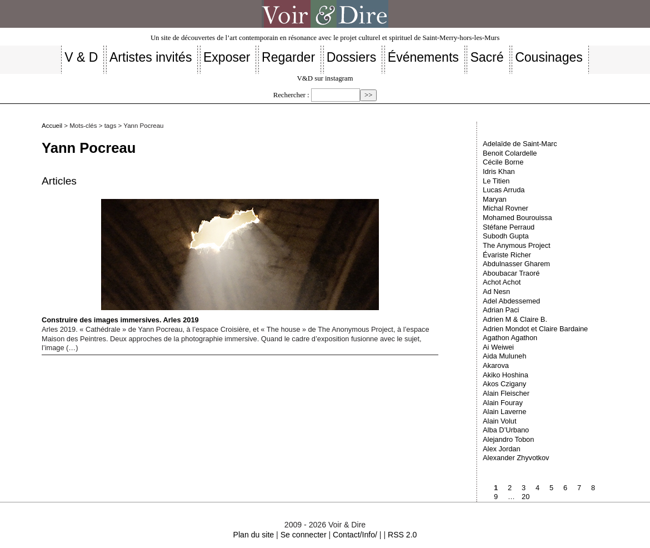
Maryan (495, 199)
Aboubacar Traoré (511, 273)
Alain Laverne (504, 411)
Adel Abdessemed (511, 301)
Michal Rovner (505, 208)
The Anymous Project (517, 245)
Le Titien (496, 181)
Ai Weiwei (498, 347)
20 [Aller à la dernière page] (525, 496)
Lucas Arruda (503, 190)
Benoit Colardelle (510, 153)
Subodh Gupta (506, 236)
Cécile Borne (503, 162)
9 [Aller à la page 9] (496, 496)
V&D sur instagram (325, 78)
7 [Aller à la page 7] (579, 488)
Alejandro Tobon (508, 439)
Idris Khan (499, 171)
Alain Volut (499, 421)
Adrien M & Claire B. (515, 319)
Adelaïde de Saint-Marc (520, 144)
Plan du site (253, 534)
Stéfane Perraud (508, 227)
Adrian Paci (501, 310)
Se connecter (304, 534)
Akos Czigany (504, 384)
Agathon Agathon (510, 337)
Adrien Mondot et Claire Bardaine (535, 329)
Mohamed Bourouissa (517, 217)
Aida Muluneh (504, 356)
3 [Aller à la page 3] (524, 488)
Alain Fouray (503, 402)
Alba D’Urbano (506, 430)
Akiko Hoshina (505, 375)
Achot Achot (502, 282)
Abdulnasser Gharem (516, 264)
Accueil (52, 125)
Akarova (496, 365)
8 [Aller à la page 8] (593, 488)
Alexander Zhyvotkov (516, 458)
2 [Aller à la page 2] (510, 488)
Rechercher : (291, 95)
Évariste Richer (507, 255)
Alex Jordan (502, 449)
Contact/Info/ (355, 534)
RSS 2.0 (402, 534)
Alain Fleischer (506, 393)
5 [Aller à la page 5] (551, 488)
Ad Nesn (496, 291)
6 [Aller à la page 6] (565, 488)
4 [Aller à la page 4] (537, 488)
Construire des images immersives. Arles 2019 (210, 261)
